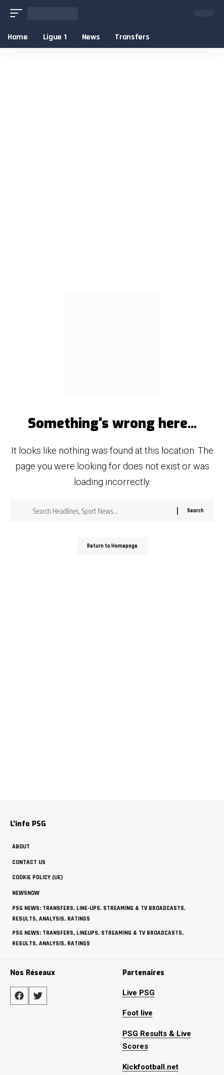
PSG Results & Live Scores (156, 1040)
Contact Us (29, 862)
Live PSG (138, 992)
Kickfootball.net (150, 1066)
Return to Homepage (112, 546)
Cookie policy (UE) (37, 877)
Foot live (137, 1012)
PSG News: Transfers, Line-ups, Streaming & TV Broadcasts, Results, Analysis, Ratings (99, 913)
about (21, 846)
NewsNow (25, 893)
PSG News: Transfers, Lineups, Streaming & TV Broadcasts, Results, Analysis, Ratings (98, 938)
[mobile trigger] (18, 13)
